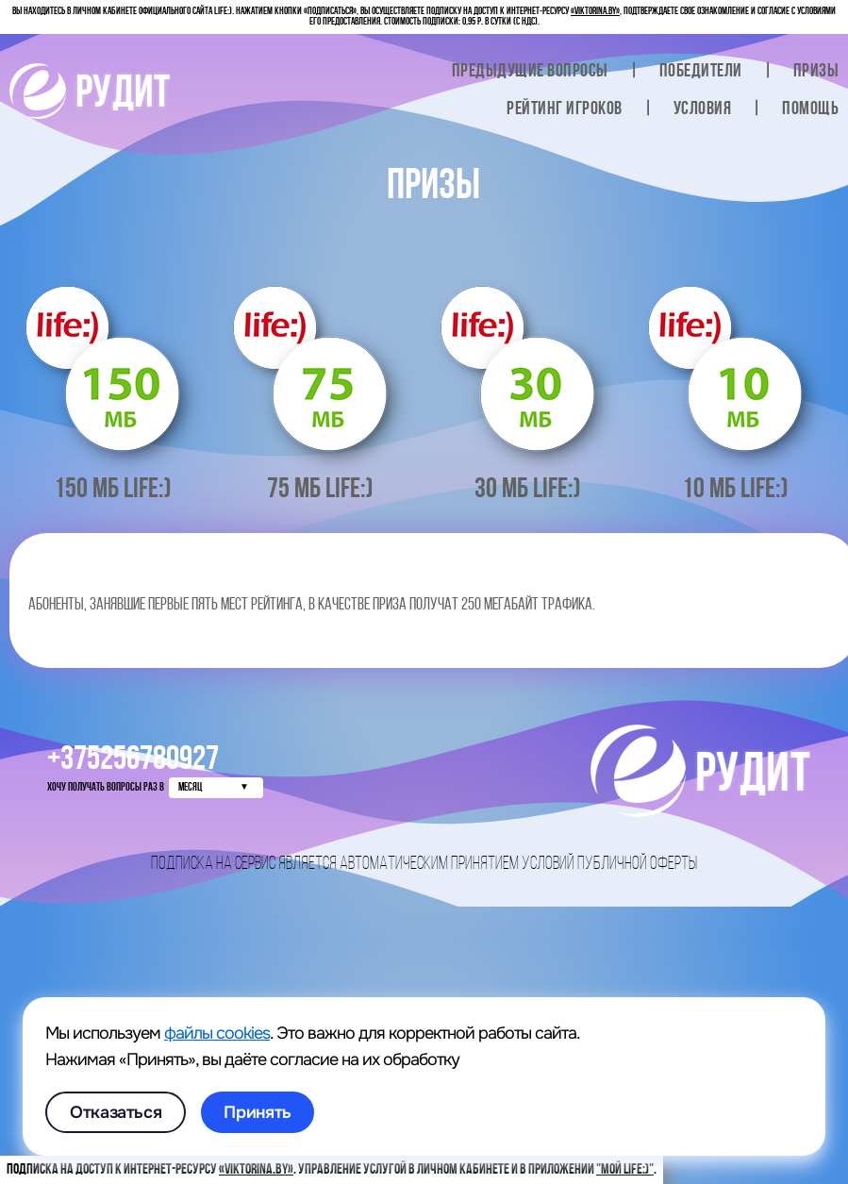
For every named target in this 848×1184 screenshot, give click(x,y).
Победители (700, 71)
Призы (816, 71)
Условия (702, 109)
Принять (257, 1112)
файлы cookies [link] (217, 1033)
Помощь (810, 109)
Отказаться (115, 1112)
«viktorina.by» (595, 12)
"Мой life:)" (625, 1169)
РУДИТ (89, 95)
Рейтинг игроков (565, 109)
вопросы (530, 71)
